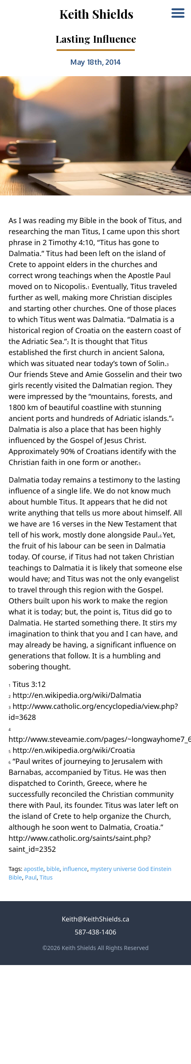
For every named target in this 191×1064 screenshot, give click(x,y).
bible (52, 869)
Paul (31, 877)
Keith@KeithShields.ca (95, 919)
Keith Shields (96, 14)
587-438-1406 (95, 932)
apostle (33, 869)
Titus (46, 877)
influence (75, 869)
